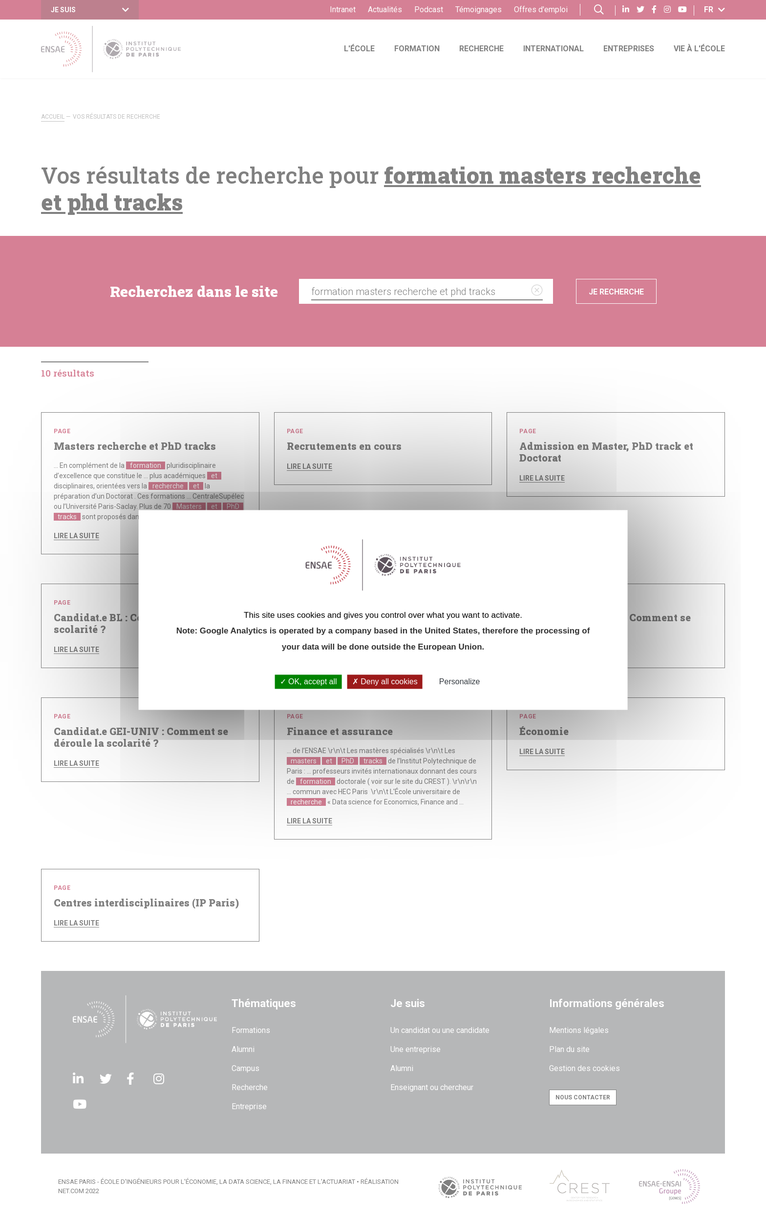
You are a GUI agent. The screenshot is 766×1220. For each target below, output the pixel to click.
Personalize (459, 681)
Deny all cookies (385, 681)
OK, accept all (308, 681)
